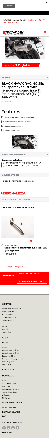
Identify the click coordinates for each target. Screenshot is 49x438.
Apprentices (6, 332)
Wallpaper (6, 395)
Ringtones (6, 398)
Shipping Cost (35, 273)
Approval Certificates (9, 392)
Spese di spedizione (9, 362)
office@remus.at (8, 320)
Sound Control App (9, 383)
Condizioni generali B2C (11, 350)
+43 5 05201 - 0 (10, 317)
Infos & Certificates (9, 407)
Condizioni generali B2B (11, 353)
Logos (4, 380)
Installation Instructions (11, 389)
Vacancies (5, 329)
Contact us (6, 338)
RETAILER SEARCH (11, 412)
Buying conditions (8, 356)
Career (4, 326)
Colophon (6, 347)
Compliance (6, 365)
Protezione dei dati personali (12, 359)
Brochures (6, 386)
